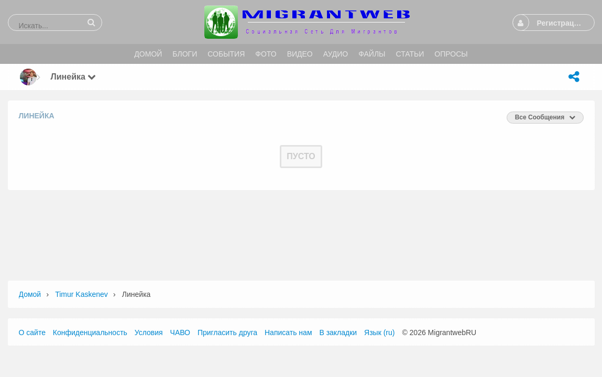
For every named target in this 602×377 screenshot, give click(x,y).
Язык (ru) (379, 332)
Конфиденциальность (90, 332)
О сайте (32, 332)
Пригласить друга (227, 332)
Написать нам (288, 332)
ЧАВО (180, 332)
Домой (30, 294)
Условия (149, 332)
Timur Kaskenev (81, 294)
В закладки (338, 332)
